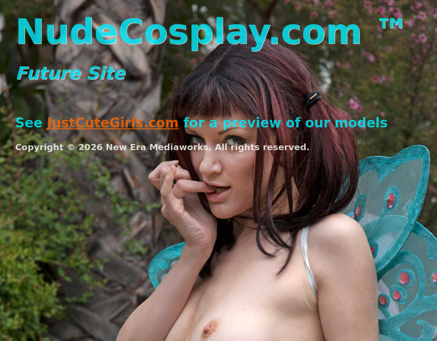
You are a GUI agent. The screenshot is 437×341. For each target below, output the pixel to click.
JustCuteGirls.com (113, 123)
